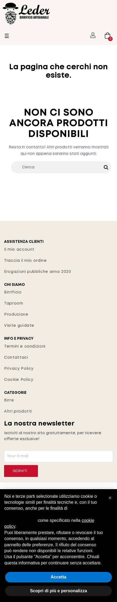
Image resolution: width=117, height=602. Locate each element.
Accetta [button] (58, 577)
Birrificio (13, 292)
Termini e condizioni (25, 346)
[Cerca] (61, 167)
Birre (9, 400)
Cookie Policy (18, 379)
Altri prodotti (18, 411)
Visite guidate (19, 325)
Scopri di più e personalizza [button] (58, 590)
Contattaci (16, 357)
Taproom (13, 303)
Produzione (16, 314)
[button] (110, 497)
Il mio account (19, 249)
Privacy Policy (19, 368)
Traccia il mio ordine (25, 260)
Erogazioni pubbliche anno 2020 (37, 271)
